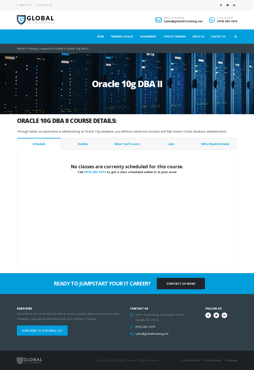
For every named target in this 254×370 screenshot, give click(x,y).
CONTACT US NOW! (180, 283)
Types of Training (174, 36)
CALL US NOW (225, 18)
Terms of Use (192, 360)
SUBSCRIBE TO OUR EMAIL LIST (42, 330)
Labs (171, 144)
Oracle (59, 48)
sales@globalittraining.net (151, 334)
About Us (24, 5)
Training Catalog (122, 36)
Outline (83, 144)
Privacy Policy (214, 360)
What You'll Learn (127, 144)
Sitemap (232, 360)
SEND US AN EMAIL (174, 18)
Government (148, 36)
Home (100, 36)
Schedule (39, 144)
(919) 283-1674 (227, 21)
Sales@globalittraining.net (183, 21)
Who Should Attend (215, 144)
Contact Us (43, 5)
